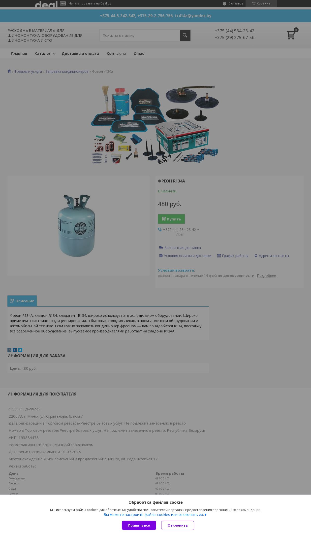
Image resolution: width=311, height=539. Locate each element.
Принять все (139, 525)
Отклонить (178, 525)
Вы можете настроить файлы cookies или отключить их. (154, 514)
